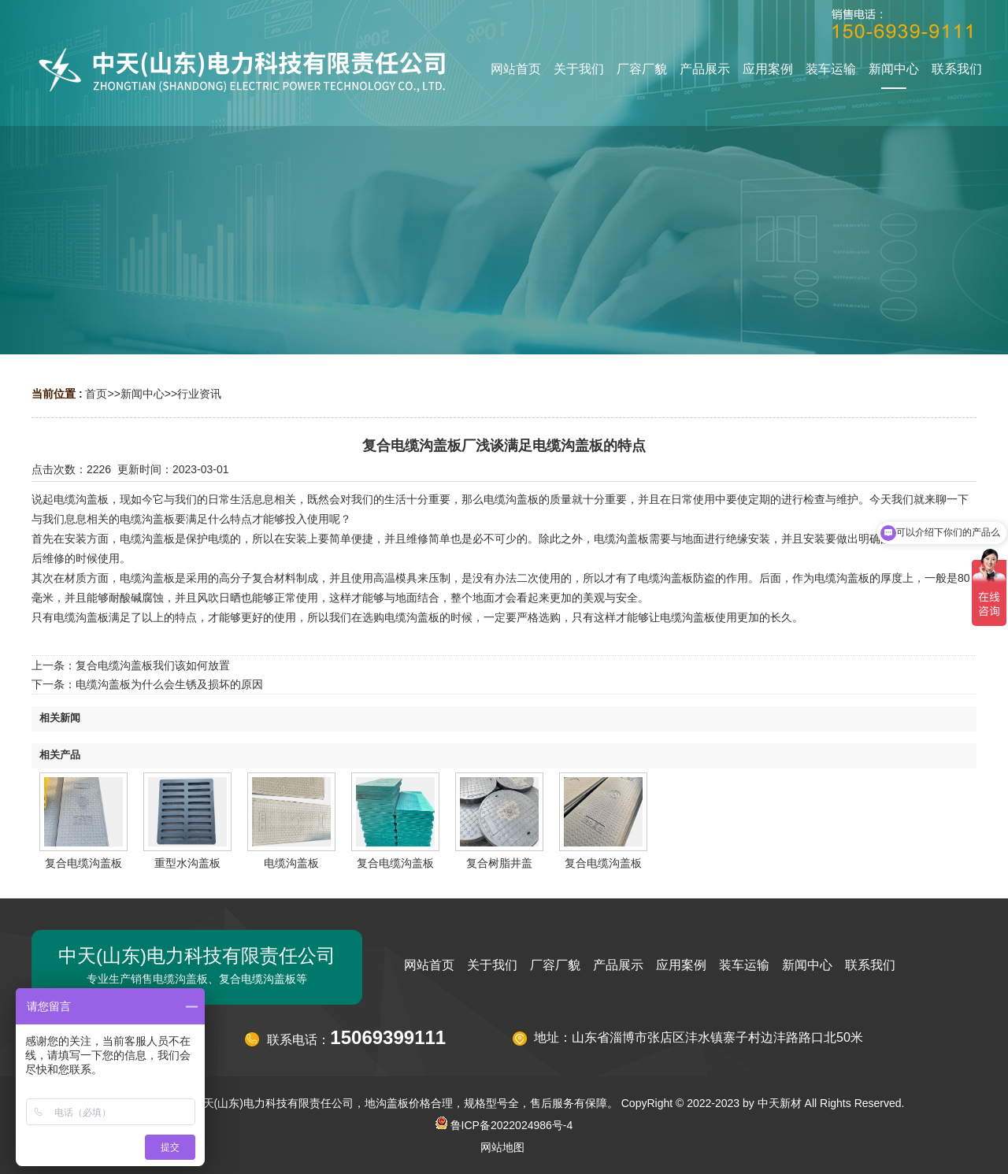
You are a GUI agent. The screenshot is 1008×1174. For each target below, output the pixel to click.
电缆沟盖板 (291, 863)
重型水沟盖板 (187, 863)
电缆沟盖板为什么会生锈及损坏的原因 (169, 684)
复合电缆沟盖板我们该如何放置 (153, 665)
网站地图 (502, 1147)
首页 (96, 393)
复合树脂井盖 (499, 863)
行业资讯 (199, 393)
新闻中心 (142, 393)
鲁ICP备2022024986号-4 (504, 1125)
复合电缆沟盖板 (83, 863)
